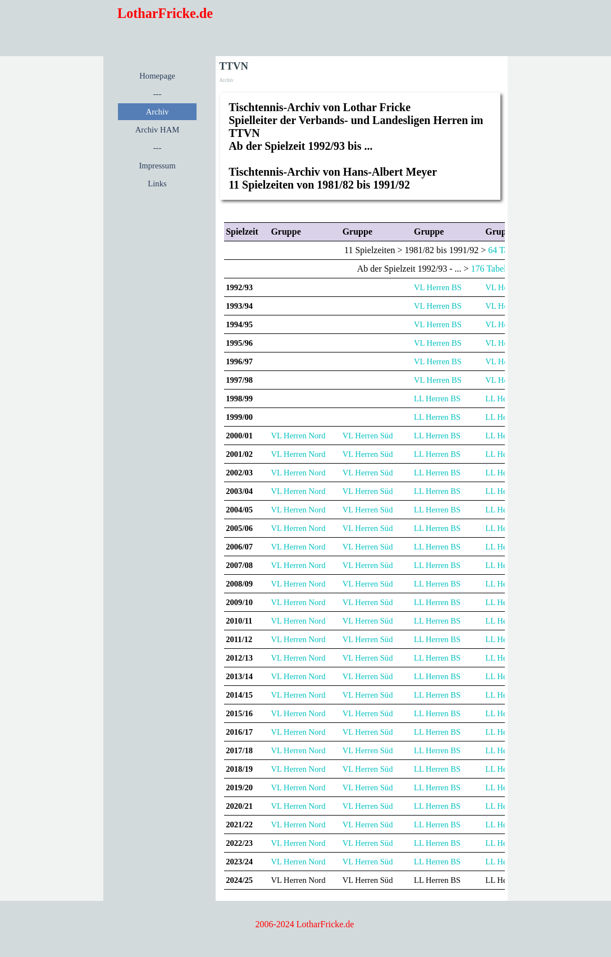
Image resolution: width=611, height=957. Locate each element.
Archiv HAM (157, 129)
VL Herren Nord (298, 435)
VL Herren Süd (368, 435)
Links (157, 183)
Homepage (157, 75)
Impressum (157, 165)
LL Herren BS (437, 398)
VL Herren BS (438, 287)
